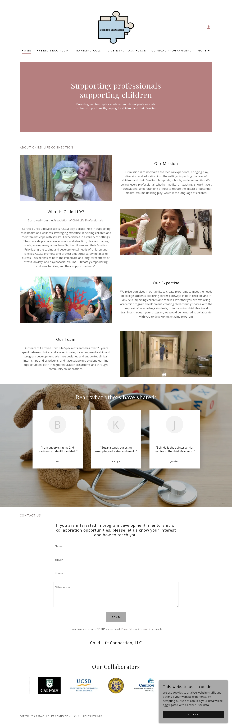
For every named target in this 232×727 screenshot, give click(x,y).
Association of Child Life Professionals (78, 220)
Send (116, 617)
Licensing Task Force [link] (127, 50)
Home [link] (26, 50)
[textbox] (116, 546)
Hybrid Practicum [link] (53, 50)
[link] (116, 27)
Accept (193, 717)
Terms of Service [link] (147, 629)
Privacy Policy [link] (128, 629)
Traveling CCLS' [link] (88, 50)
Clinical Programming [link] (172, 50)
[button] (208, 27)
